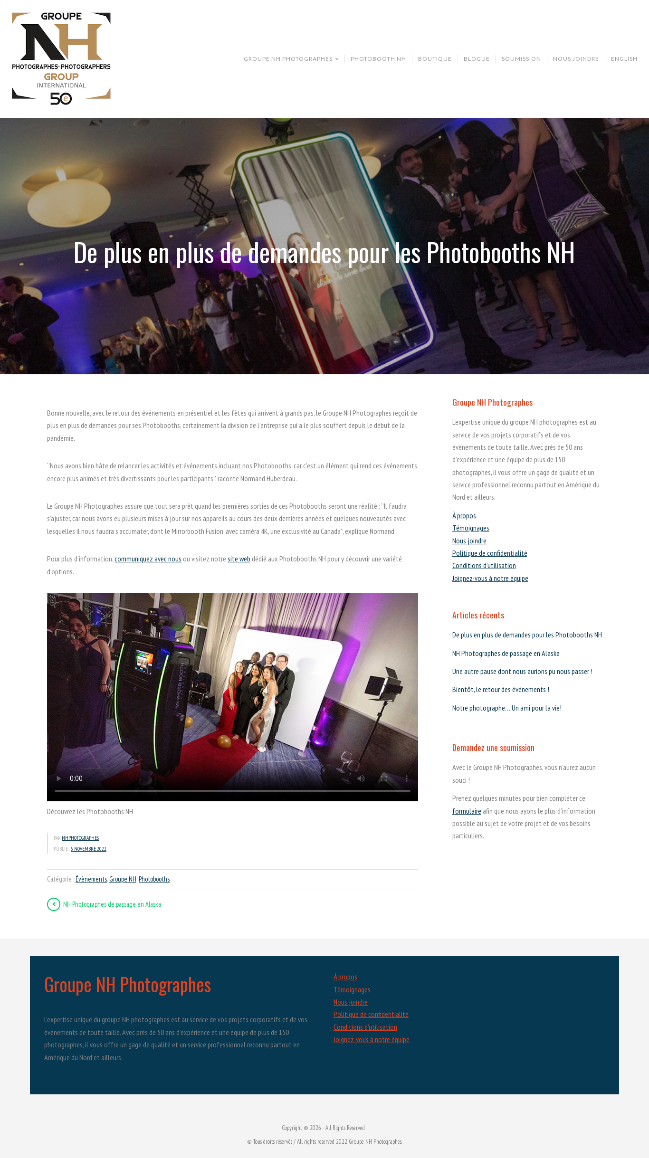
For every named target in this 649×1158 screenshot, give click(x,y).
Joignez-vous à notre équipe (490, 578)
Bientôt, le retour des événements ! (500, 689)
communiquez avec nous (148, 558)
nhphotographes (80, 838)
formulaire (466, 811)
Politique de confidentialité (489, 553)
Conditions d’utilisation (484, 565)
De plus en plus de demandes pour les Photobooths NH (527, 634)
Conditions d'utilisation (365, 1027)
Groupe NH (122, 878)
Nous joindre (469, 540)
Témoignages (470, 527)
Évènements (91, 878)
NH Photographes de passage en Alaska (506, 653)
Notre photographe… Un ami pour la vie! (507, 707)
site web (239, 558)
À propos (464, 515)
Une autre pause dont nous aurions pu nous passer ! (522, 671)
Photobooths (154, 878)
